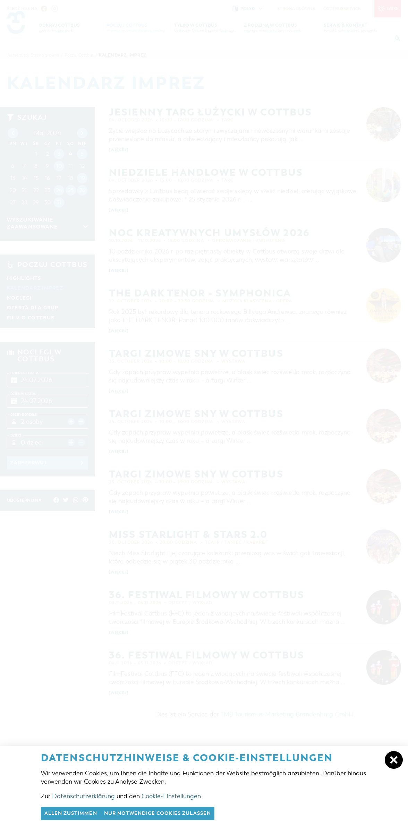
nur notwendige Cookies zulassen (165, 813)
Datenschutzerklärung (83, 795)
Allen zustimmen (72, 813)
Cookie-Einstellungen (171, 795)
